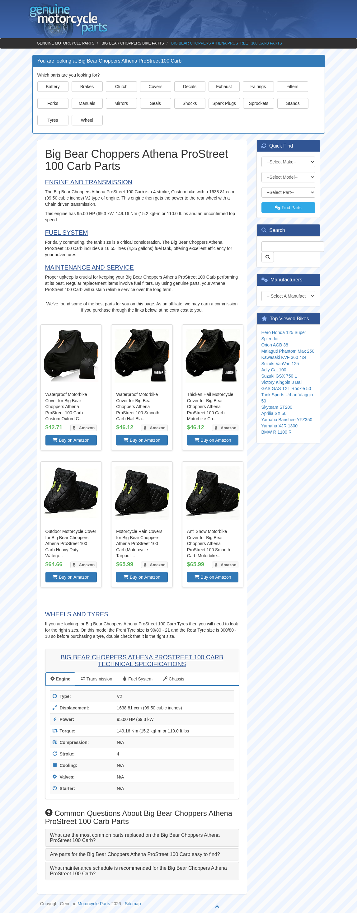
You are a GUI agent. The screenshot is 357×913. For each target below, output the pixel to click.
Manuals (87, 103)
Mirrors (121, 103)
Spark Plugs (224, 103)
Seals (155, 103)
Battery (52, 86)
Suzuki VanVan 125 (280, 363)
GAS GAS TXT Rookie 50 (286, 388)
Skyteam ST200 (277, 407)
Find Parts (288, 207)
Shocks (190, 103)
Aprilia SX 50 (274, 413)
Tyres (52, 120)
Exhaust (224, 86)
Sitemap (133, 903)
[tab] (142, 837)
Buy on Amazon (71, 440)
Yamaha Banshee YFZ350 (286, 419)
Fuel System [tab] (138, 678)
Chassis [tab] (173, 678)
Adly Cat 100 (273, 369)
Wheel (87, 120)
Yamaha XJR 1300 (279, 425)
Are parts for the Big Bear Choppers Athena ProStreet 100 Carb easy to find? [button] (135, 854)
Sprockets (258, 103)
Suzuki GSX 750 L (279, 376)
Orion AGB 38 (274, 344)
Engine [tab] (60, 678)
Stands (293, 103)
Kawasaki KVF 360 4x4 (284, 357)
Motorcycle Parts (94, 903)
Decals (189, 86)
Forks (52, 103)
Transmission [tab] (96, 678)
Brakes (87, 86)
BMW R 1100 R (276, 432)
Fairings (258, 86)
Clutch (121, 86)
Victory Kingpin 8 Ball (282, 382)
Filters (292, 86)
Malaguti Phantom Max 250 (287, 351)
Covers (155, 86)
